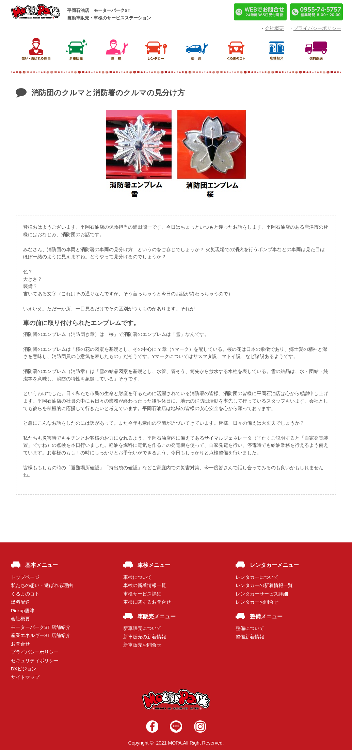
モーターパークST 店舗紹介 (40, 627)
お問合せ (20, 644)
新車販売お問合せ (142, 645)
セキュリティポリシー (35, 660)
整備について (250, 628)
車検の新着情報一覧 (144, 585)
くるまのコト (25, 594)
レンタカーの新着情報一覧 (264, 585)
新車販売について (142, 628)
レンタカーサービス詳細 (262, 594)
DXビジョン (23, 668)
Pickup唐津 (22, 610)
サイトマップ (25, 677)
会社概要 (20, 618)
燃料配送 (20, 602)
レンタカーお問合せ (257, 602)
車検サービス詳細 (142, 594)
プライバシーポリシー (35, 652)
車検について (137, 577)
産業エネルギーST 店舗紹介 (40, 635)
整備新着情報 (250, 636)
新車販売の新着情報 (144, 636)
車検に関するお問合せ (147, 602)
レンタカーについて (257, 577)
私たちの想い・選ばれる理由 (42, 585)
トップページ (25, 577)
